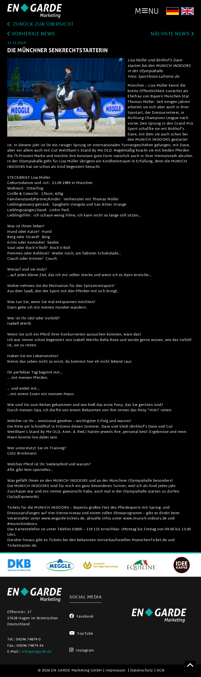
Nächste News (172, 34)
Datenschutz (141, 670)
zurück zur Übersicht (40, 24)
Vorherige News (31, 34)
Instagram (81, 650)
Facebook (81, 617)
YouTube (81, 634)
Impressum (115, 670)
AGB (161, 670)
